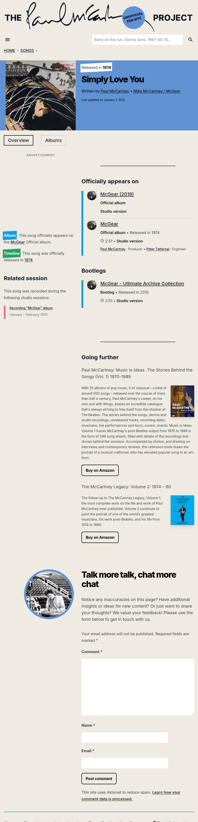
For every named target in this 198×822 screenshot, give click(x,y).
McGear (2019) (117, 194)
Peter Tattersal (157, 249)
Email (87, 750)
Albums (53, 140)
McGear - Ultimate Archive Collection (142, 283)
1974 (28, 260)
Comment (91, 651)
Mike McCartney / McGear (156, 91)
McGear (18, 242)
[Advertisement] (41, 191)
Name (88, 725)
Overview (18, 140)
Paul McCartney (115, 91)
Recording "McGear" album (31, 308)
